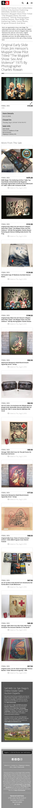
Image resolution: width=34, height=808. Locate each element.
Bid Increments (7, 132)
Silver (17, 708)
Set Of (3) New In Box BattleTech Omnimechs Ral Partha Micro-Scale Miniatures (16, 583)
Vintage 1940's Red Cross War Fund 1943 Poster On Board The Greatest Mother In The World (16, 626)
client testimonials (11, 702)
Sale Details (6, 129)
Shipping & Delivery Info (9, 134)
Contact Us (14, 765)
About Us (7, 765)
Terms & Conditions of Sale (10, 130)
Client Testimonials (18, 767)
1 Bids (2, 107)
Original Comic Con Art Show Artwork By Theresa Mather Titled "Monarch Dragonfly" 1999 (16, 669)
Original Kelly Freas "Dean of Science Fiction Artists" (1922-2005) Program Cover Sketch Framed (15, 539)
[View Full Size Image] (31, 103)
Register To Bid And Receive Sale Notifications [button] (17, 752)
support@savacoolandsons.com (12, 721)
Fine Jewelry (23, 708)
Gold (14, 708)
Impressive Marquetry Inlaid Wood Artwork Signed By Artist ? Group (15, 363)
